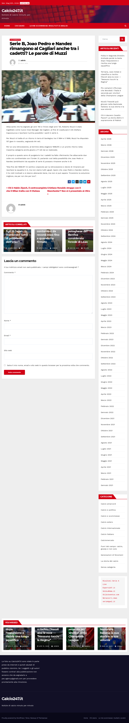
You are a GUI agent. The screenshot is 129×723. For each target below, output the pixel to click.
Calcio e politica (108, 510)
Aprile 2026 (106, 139)
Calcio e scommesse (110, 516)
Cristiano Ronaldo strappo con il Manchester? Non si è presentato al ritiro (68, 191)
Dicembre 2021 (107, 418)
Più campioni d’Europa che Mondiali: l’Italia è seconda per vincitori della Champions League (80, 629)
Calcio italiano (107, 534)
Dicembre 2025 (108, 157)
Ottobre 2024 (107, 230)
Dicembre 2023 (108, 279)
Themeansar (42, 718)
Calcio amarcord (108, 504)
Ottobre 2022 (107, 358)
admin (23, 60)
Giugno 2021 (106, 455)
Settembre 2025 (108, 175)
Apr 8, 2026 (75, 646)
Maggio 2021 (106, 461)
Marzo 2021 (106, 473)
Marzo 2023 (106, 327)
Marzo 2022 (106, 400)
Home (7, 26)
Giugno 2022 (106, 382)
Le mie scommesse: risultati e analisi (49, 26)
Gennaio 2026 (107, 151)
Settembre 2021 (108, 437)
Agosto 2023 (106, 303)
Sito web (8, 350)
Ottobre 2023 (107, 291)
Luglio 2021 (106, 449)
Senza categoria (108, 567)
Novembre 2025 (108, 163)
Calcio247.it (12, 10)
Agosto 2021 (106, 443)
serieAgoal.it (109, 601)
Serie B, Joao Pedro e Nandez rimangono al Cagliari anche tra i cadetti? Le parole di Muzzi (44, 48)
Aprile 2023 (106, 321)
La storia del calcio (109, 561)
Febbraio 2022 (107, 406)
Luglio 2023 (106, 309)
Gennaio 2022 (107, 412)
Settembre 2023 (108, 297)
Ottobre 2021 (107, 430)
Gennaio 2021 (107, 485)
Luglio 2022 (106, 376)
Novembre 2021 (108, 424)
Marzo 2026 (106, 145)
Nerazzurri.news (110, 598)
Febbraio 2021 (107, 479)
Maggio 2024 (106, 260)
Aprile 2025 (106, 200)
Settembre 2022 (108, 364)
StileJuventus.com (111, 595)
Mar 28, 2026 (107, 646)
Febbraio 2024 (107, 272)
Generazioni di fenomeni (112, 555)
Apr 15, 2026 (44, 646)
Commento (10, 272)
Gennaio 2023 (107, 339)
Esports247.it (109, 588)
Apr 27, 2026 (13, 646)
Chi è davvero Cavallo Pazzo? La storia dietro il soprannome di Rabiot (112, 117)
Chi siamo (20, 26)
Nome (7, 321)
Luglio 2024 (106, 248)
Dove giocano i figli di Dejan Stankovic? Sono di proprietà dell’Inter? (17, 235)
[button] (125, 26)
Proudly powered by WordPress (13, 718)
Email (7, 335)
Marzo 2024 (106, 266)
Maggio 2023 (106, 315)
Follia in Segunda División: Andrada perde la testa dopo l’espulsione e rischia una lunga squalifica (113, 61)
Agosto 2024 (106, 242)
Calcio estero (107, 522)
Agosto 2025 (106, 181)
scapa (85, 248)
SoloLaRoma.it (109, 591)
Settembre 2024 (108, 236)
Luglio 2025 (106, 187)
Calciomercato (15, 39)
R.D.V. (22, 248)
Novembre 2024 (108, 224)
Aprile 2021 (106, 467)
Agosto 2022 (106, 370)
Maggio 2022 (106, 388)
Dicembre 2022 (108, 345)
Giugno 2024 (106, 254)
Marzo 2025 (106, 206)
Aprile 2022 (106, 394)
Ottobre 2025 (107, 169)
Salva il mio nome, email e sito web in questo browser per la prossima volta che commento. (48, 365)
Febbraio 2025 (107, 212)
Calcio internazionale (110, 528)
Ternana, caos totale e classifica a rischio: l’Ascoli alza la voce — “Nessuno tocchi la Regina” (111, 77)
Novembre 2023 (108, 285)
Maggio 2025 (106, 194)
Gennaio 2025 (107, 218)
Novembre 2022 (108, 351)
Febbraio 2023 (107, 333)
